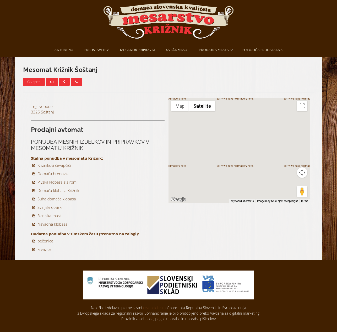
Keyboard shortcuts (242, 201)
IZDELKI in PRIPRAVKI (137, 50)
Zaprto (34, 82)
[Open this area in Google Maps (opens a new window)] (178, 199)
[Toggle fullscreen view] (302, 106)
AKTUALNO (63, 50)
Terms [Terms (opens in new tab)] (304, 201)
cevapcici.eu (153, 307)
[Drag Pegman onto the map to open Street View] (302, 191)
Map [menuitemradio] (180, 106)
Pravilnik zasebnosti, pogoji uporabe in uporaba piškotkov (168, 318)
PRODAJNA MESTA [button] (214, 50)
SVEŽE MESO (176, 50)
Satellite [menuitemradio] (202, 106)
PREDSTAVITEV (96, 50)
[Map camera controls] (302, 172)
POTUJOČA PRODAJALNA (262, 50)
